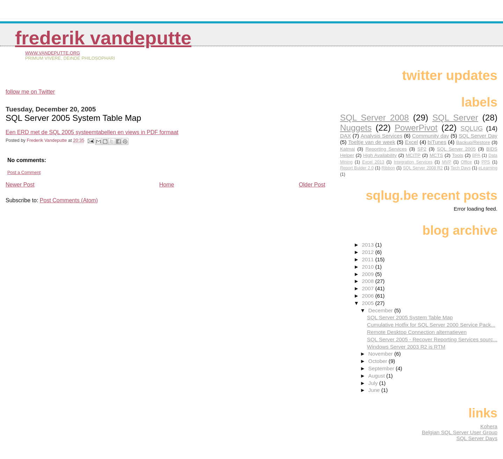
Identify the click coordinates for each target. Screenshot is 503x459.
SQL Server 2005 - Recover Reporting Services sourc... (432, 339)
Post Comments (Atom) (69, 200)
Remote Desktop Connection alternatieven (417, 332)
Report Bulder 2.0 (356, 168)
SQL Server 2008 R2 (423, 168)
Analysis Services (381, 136)
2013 (368, 245)
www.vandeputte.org (52, 53)
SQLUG (471, 128)
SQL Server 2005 (456, 149)
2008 (368, 281)
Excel (411, 142)
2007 (368, 288)
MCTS (436, 155)
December (381, 310)
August (377, 376)
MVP (446, 162)
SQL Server (455, 117)
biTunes (437, 142)
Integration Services (413, 162)
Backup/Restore (473, 142)
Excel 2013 (373, 162)
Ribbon (388, 168)
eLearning (488, 168)
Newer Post (20, 185)
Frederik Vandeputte (103, 38)
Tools (457, 155)
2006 (368, 296)
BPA (476, 155)
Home (166, 185)
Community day (430, 136)
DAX (345, 136)
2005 (368, 303)
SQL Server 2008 (374, 117)
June (374, 390)
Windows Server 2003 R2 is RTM (406, 347)
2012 (368, 252)
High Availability (379, 155)
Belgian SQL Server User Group (459, 432)
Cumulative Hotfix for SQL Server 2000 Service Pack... (431, 325)
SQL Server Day (478, 136)
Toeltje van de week (371, 142)
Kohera (488, 426)
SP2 (422, 149)
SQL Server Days (476, 438)
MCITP (413, 155)
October (378, 361)
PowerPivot (416, 127)
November (381, 354)
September (382, 368)
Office (466, 162)
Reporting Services (386, 149)
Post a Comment (24, 172)
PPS (485, 162)
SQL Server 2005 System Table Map (410, 317)
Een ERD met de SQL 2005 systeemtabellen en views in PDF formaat (92, 132)
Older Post (312, 185)
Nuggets (356, 127)
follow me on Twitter (30, 92)
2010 (368, 267)
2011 (368, 259)
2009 (368, 274)
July (373, 383)
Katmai (347, 149)
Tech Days (461, 168)
